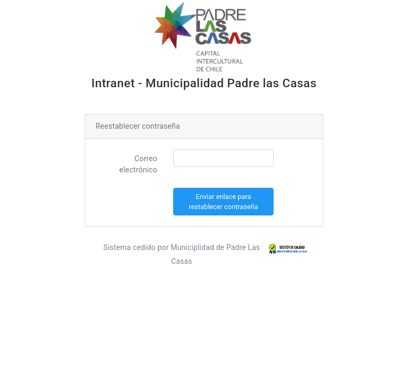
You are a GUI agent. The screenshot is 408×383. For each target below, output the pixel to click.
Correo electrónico (138, 164)
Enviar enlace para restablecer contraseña (223, 202)
